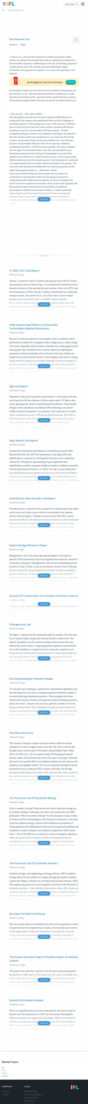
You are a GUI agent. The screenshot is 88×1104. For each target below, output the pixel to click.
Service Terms (30, 1090)
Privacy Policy (29, 1087)
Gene (3, 1056)
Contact (5, 1080)
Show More (44, 185)
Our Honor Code (31, 1084)
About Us (6, 1077)
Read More (44, 290)
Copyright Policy (30, 1077)
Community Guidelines (33, 1080)
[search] (77, 4)
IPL (3, 10)
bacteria (47, 70)
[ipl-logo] (11, 5)
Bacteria (4, 1059)
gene (11, 80)
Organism (5, 1062)
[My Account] (83, 4)
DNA (33, 143)
